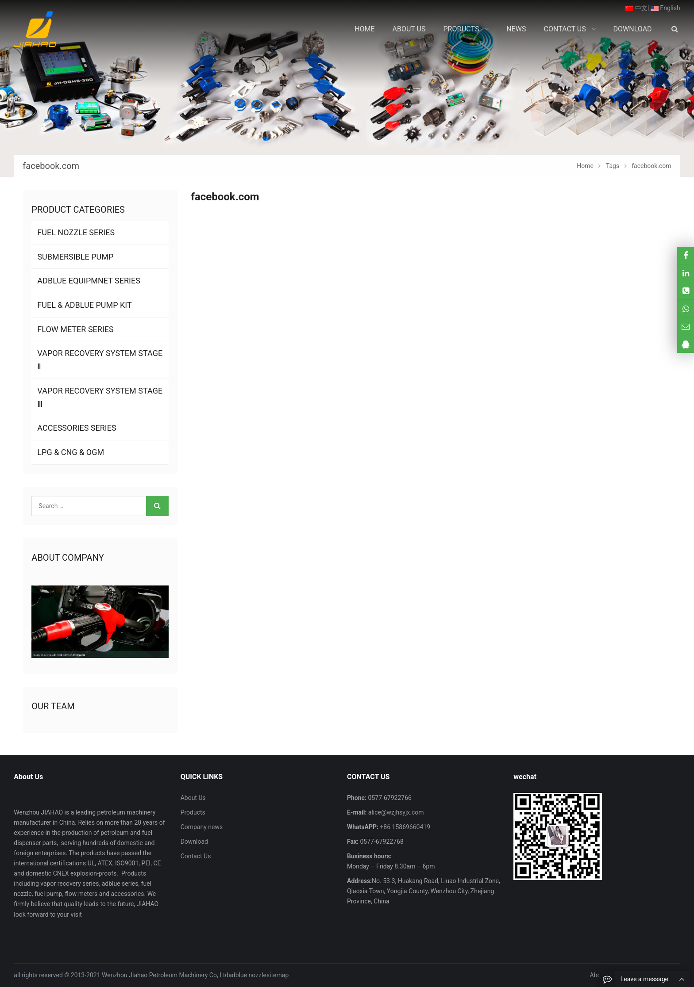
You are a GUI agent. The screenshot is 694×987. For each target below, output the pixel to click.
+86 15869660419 (404, 826)
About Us (193, 797)
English (665, 7)
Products (193, 812)
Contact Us (196, 856)
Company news (202, 826)
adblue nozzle (247, 975)
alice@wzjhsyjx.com (395, 812)
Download (194, 841)
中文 (636, 7)
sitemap (277, 975)
